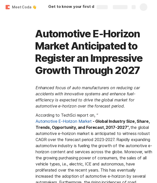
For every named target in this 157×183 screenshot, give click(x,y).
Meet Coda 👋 (24, 7)
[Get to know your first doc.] (76, 7)
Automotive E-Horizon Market (64, 121)
